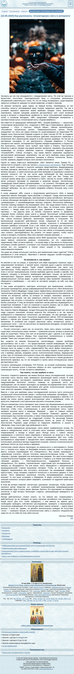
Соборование (7, 539)
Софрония (7, 591)
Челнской (46, 593)
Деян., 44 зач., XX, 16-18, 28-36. (44, 599)
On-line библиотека (9, 646)
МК (71, 518)
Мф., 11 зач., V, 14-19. (51, 600)
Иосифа (62, 591)
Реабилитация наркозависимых (14, 548)
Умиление (9, 595)
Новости (24, 11)
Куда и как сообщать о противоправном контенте (21, 556)
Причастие (6, 533)
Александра (22, 593)
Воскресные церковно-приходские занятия (18, 632)
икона (53, 585)
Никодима (36, 591)
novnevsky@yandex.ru (46, 669)
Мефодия (55, 587)
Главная (5, 11)
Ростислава (44, 589)
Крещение (6, 528)
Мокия (36, 587)
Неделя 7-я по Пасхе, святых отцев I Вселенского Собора (29, 585)
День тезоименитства (42, 595)
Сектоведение (14, 11)
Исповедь (6, 530)
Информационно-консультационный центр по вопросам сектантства (28, 546)
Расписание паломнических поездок (16, 653)
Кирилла (68, 587)
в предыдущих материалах (49, 165)
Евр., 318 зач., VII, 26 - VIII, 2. (33, 600)
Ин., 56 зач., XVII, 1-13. (63, 599)
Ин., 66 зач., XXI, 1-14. (21, 599)
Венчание (6, 536)
